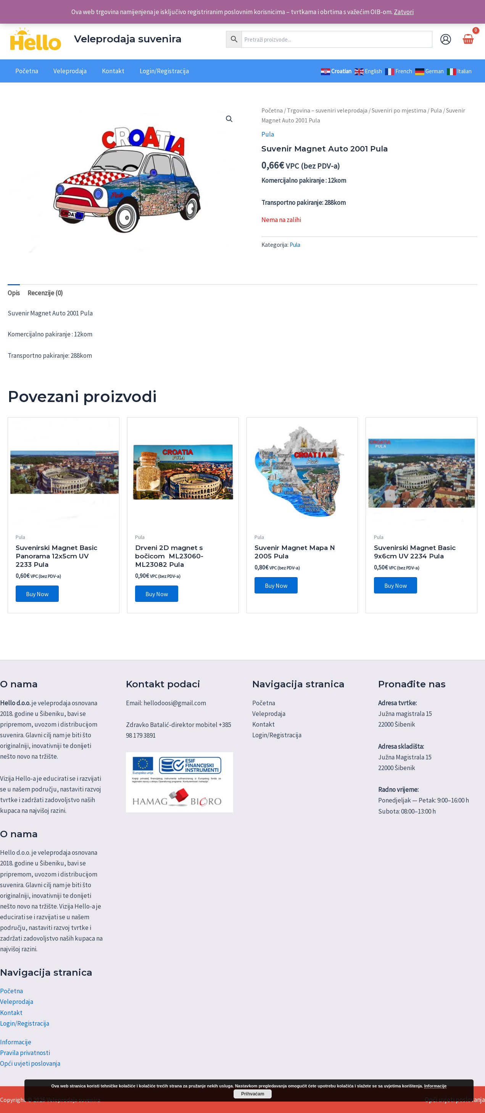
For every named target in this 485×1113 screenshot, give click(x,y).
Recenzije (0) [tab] (45, 293)
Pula (436, 110)
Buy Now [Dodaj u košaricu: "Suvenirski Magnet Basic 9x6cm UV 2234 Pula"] (396, 586)
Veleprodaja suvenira (128, 39)
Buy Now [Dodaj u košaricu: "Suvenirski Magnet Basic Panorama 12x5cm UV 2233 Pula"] (38, 594)
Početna (272, 110)
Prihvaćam (252, 1094)
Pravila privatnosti (25, 1053)
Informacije (15, 1042)
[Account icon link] (445, 39)
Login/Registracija (24, 1023)
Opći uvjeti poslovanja (30, 1063)
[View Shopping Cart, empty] (468, 39)
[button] (229, 119)
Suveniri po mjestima (399, 110)
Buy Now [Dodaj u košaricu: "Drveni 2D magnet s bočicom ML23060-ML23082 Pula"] (158, 594)
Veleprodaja (16, 1002)
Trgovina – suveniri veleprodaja (327, 110)
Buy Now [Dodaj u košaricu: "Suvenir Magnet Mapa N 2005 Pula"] (277, 586)
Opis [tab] (14, 293)
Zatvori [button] (404, 12)
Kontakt (11, 1012)
